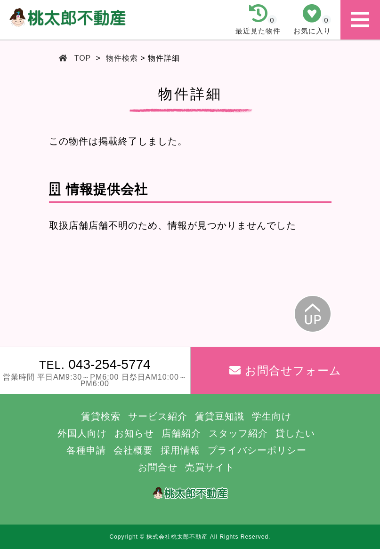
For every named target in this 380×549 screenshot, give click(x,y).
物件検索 (122, 58)
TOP (83, 58)
